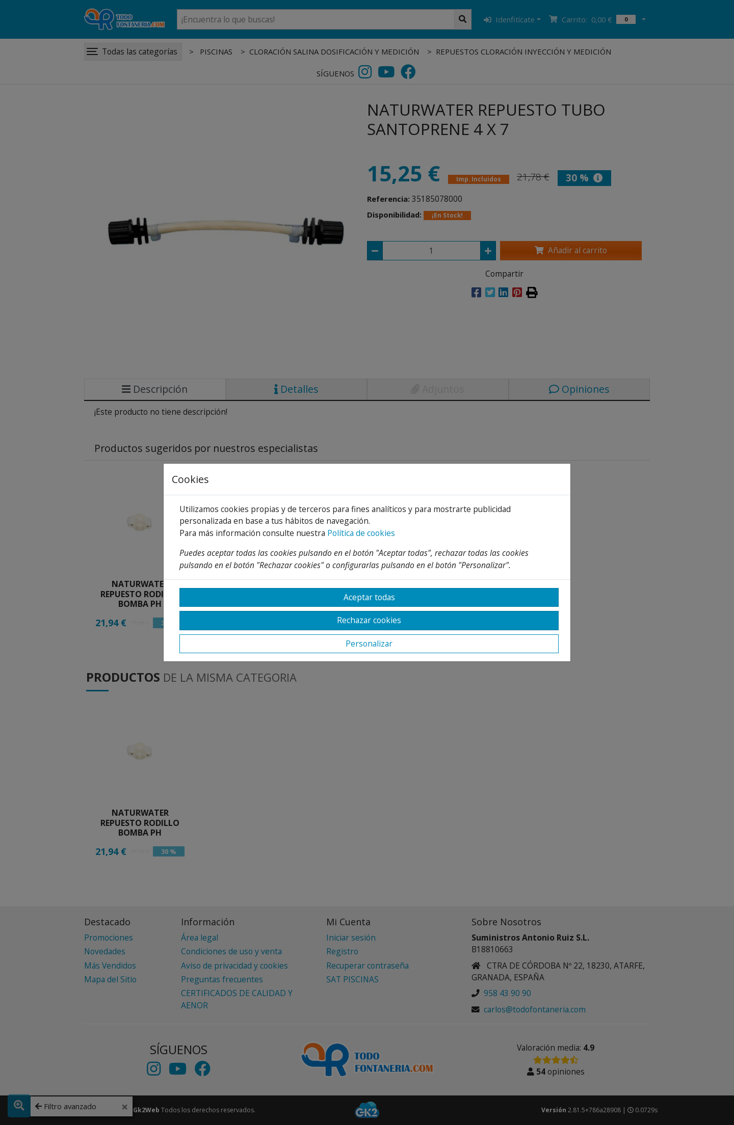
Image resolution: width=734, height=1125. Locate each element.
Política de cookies (361, 533)
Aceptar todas (369, 597)
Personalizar (369, 643)
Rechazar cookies (369, 620)
